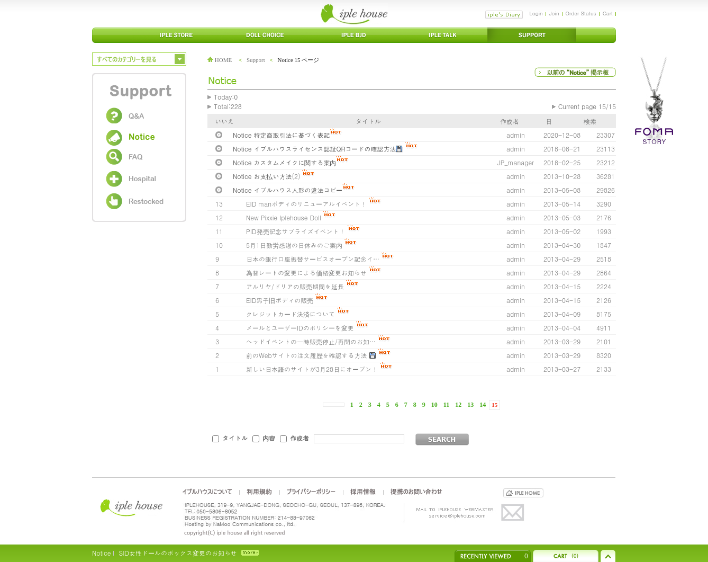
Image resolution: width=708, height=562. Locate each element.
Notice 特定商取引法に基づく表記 (281, 134)
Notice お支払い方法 (262, 176)
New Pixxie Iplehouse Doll (283, 217)
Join (554, 13)
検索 (590, 121)
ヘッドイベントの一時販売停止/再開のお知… (311, 341)
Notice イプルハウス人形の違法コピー (287, 189)
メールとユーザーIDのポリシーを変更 (300, 327)
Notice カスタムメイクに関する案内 (284, 162)
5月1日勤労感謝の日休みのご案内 (294, 244)
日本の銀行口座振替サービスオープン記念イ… (312, 258)
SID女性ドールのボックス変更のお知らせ (178, 552)
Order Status (581, 13)
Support (256, 60)
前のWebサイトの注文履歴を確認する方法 (306, 355)
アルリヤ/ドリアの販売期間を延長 (295, 286)
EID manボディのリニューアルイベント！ (306, 203)
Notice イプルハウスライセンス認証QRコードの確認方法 (314, 148)
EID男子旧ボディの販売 (279, 300)
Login (535, 13)
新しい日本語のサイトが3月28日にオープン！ (312, 368)
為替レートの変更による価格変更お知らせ (306, 272)
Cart (608, 13)
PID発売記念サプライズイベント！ (296, 231)
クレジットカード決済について (290, 313)
